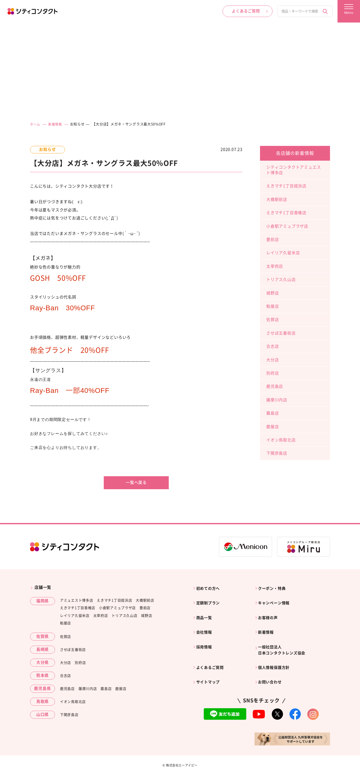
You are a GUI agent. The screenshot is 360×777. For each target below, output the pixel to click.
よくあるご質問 (211, 657)
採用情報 (205, 638)
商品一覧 (205, 613)
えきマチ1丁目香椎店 (286, 213)
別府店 (272, 373)
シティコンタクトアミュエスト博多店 (293, 169)
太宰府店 (274, 266)
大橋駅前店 (276, 199)
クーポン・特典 (273, 587)
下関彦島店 (276, 453)
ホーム (35, 124)
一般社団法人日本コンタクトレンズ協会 (284, 641)
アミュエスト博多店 (76, 600)
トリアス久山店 (281, 280)
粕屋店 (272, 306)
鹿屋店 (272, 426)
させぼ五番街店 (281, 333)
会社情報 (205, 625)
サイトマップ (209, 670)
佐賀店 (272, 320)
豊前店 (272, 239)
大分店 (272, 360)
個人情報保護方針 (275, 657)
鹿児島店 (274, 386)
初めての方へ (209, 587)
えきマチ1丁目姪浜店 (286, 186)
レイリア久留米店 (283, 253)
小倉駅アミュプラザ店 (287, 226)
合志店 (272, 346)
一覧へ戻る (136, 482)
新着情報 (56, 124)
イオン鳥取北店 (281, 440)
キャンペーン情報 (275, 600)
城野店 (272, 293)
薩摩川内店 (276, 400)
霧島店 (272, 413)
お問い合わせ (271, 670)
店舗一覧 (42, 587)
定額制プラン (209, 600)
